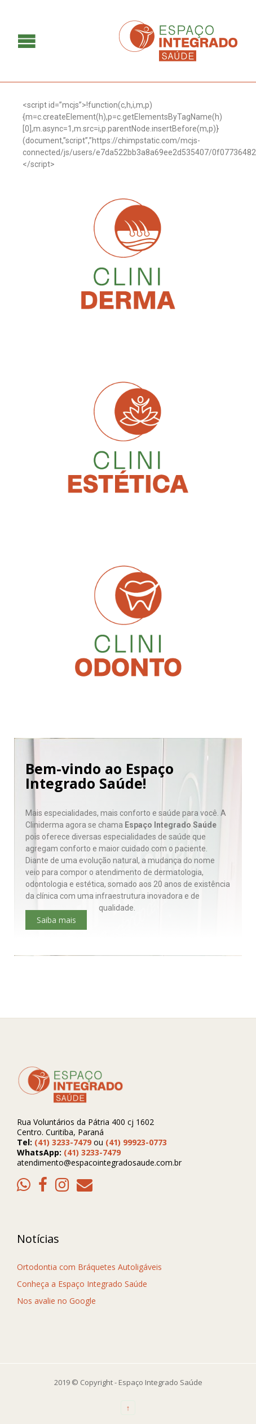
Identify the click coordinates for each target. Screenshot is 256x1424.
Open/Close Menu (10, 41)
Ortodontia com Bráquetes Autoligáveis (89, 1267)
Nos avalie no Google (56, 1300)
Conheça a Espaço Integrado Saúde (82, 1283)
